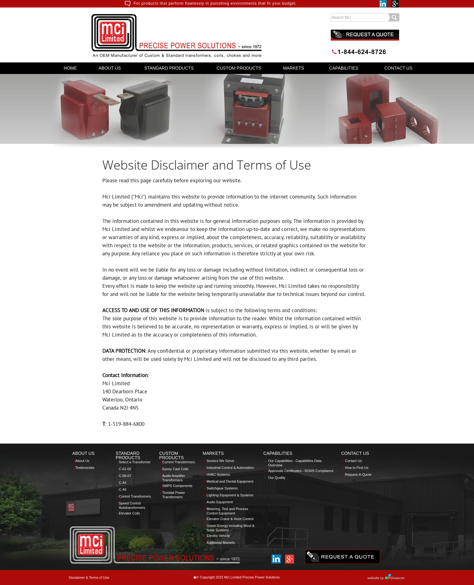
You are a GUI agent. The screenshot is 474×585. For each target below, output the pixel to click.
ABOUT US (110, 68)
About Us (82, 461)
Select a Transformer (135, 462)
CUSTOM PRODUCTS (239, 68)
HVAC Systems (218, 474)
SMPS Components (177, 486)
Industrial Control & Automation (230, 467)
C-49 (122, 489)
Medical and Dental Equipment (230, 481)
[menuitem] (70, 68)
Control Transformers (135, 496)
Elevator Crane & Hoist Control (230, 519)
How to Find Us (356, 467)
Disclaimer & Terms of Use (89, 577)
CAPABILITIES (343, 68)
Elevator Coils (129, 513)
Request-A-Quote (358, 474)
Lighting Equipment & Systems (230, 495)
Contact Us (353, 461)
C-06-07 (125, 476)
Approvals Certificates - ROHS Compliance (301, 471)
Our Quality (277, 477)
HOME (70, 68)
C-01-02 (125, 469)
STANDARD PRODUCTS (168, 68)
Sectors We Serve (220, 461)
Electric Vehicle (218, 536)
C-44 (122, 482)
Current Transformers (178, 462)
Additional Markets (221, 542)
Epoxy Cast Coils (175, 469)
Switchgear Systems (222, 488)
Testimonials (84, 467)
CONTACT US (398, 68)
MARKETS (293, 68)
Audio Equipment (220, 502)
